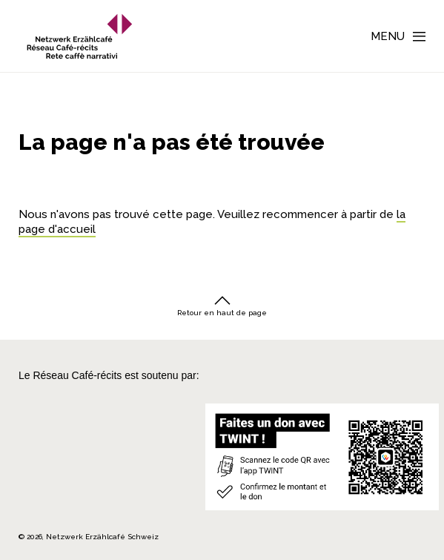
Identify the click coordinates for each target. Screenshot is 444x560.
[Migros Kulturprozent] (42, 414)
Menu (388, 36)
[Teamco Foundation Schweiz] (42, 464)
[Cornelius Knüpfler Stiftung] (42, 437)
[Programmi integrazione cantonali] (104, 492)
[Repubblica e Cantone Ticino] (42, 492)
